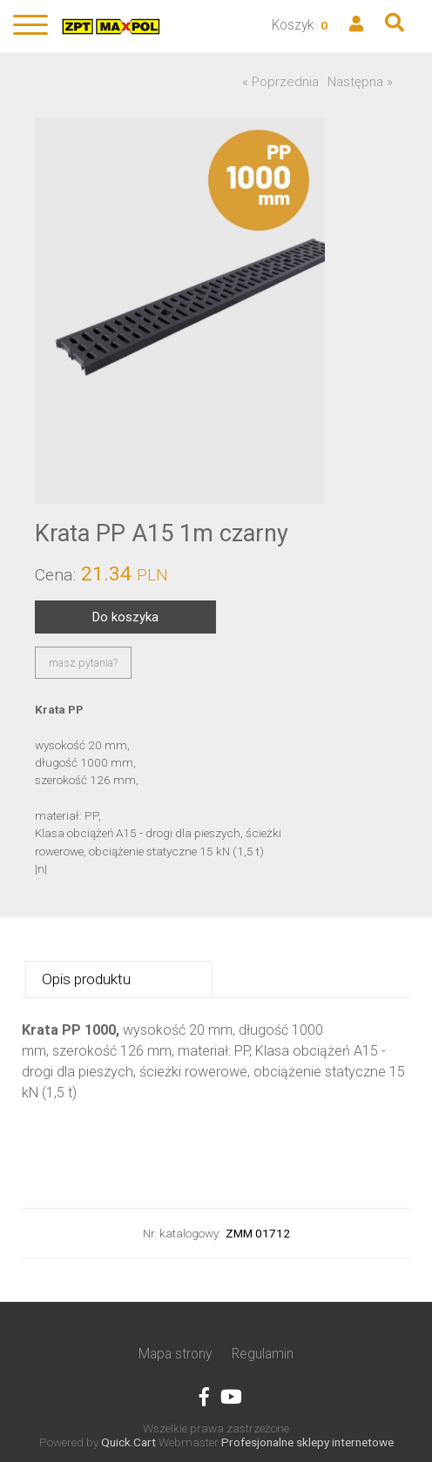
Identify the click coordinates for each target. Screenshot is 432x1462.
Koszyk (293, 25)
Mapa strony (175, 1353)
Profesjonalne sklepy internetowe (307, 1442)
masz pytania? (83, 662)
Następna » (360, 82)
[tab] (118, 979)
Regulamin (263, 1353)
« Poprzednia (280, 82)
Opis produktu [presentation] (86, 979)
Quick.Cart (128, 1442)
